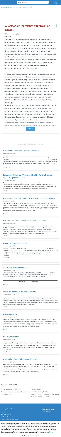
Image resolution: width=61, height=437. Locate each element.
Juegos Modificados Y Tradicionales (11, 389)
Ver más (30, 128)
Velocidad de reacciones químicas (22, 7)
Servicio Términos (6, 414)
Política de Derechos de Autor (9, 419)
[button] (55, 28)
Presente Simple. (36, 389)
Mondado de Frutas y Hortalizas (40, 392)
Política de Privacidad (7, 417)
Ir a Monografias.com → (49, 409)
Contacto (3, 412)
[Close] (58, 426)
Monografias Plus (6, 7)
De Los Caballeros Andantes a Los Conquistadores (15, 392)
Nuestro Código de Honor (8, 423)
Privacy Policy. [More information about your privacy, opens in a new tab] (49, 435)
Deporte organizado (6, 394)
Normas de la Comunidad (8, 421)
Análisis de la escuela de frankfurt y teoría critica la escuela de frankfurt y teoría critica (45, 395)
